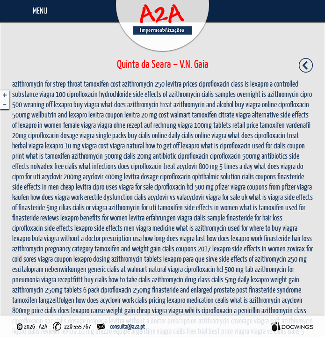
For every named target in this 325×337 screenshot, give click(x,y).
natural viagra (166, 268)
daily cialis (181, 135)
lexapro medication (190, 299)
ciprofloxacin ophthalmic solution (200, 176)
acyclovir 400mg (103, 176)
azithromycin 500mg (97, 155)
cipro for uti (26, 176)
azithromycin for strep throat (47, 83)
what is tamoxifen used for (272, 207)
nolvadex (41, 165)
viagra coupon (55, 258)
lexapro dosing (91, 258)
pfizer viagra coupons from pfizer (255, 186)
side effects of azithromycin (166, 93)
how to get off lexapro (172, 145)
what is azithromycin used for (212, 227)
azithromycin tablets (136, 258)
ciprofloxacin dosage (53, 135)
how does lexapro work (234, 238)
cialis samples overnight (231, 93)
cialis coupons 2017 (186, 248)
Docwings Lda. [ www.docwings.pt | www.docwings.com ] (292, 326)
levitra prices (181, 83)
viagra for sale (136, 186)
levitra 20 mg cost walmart (157, 114)
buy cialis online (147, 135)
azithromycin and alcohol (203, 104)
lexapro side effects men (104, 227)
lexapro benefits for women (94, 217)
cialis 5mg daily (230, 279)
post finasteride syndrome (268, 289)
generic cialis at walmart (117, 268)
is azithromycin (280, 93)
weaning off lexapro (47, 104)
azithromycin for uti (132, 207)
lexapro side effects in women (249, 248)
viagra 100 (52, 93)
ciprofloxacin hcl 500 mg (184, 186)
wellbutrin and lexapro (59, 114)
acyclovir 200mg (61, 176)
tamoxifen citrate (213, 114)
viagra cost (95, 145)
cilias (65, 207)
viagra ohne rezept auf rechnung (136, 124)
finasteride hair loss (288, 238)
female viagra (79, 124)
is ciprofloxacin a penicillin (228, 310)
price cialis (44, 310)
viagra (184, 217)
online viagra (210, 135)
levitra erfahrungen (152, 217)
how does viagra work (56, 196)
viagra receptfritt (62, 279)
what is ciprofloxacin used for (236, 145)
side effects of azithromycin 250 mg (263, 258)
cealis (222, 299)
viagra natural (127, 145)
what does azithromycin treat (136, 104)
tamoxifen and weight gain (127, 248)
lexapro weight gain (275, 279)
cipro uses (105, 186)
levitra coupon (105, 114)
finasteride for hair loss (254, 217)
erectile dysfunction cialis (115, 196)
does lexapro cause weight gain (96, 310)
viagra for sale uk (226, 196)
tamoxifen (272, 124)
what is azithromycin (255, 299)
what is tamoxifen (48, 155)
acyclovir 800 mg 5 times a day (215, 165)
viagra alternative (257, 114)
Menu (40, 10)
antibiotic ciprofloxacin (181, 155)
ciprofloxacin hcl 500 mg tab (218, 268)
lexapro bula (27, 238)
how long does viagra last (174, 238)
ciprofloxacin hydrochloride (99, 93)
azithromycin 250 (143, 83)
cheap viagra (152, 310)
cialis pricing (150, 299)
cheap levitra (75, 186)
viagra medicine (155, 227)
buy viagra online (256, 104)
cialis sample (209, 217)
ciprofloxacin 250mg (126, 289)
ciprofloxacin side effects (42, 227)
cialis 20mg (137, 155)
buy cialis (95, 279)
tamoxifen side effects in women (198, 207)
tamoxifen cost (102, 83)
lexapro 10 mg (62, 145)
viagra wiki (181, 310)
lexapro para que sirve (190, 258)
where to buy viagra (273, 227)
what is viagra (266, 196)
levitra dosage (141, 176)
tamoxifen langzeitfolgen (43, 299)
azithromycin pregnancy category (52, 248)
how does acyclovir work (105, 299)
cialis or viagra (89, 207)
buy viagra (86, 104)
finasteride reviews (35, 217)
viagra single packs (102, 135)
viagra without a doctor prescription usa (93, 238)
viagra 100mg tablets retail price (218, 124)
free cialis (65, 165)
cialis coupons (259, 176)
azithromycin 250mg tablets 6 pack (55, 289)
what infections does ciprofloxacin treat (127, 165)
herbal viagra (27, 145)
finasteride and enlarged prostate (193, 289)
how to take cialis (129, 279)
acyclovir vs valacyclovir (176, 196)
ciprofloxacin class (221, 83)
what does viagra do (278, 165)
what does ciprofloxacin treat (263, 135)
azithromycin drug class (181, 279)
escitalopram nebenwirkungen (49, 268)
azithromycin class (283, 310)
